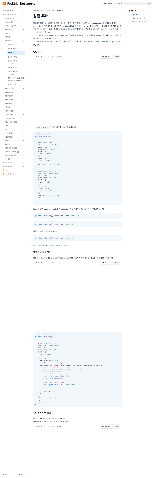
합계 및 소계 (12, 84)
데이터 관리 (14, 96)
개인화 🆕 (14, 137)
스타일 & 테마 (14, 118)
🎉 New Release (13, 174)
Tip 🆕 (14, 159)
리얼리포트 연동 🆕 (14, 152)
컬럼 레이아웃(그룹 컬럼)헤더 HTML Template (16, 79)
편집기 (14, 37)
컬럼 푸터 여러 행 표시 (139, 21)
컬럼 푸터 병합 (12, 57)
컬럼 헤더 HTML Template (13, 72)
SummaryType (111, 41)
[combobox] (42, 56)
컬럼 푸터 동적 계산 (138, 18)
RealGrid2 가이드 (13, 18)
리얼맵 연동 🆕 (14, 155)
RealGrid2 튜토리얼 (13, 15)
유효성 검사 (14, 133)
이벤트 (14, 140)
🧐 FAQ (13, 170)
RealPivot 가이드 (13, 163)
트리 (14, 129)
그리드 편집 (14, 114)
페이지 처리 (14, 100)
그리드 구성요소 (14, 26)
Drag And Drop (14, 103)
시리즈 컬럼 (14, 111)
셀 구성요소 (14, 29)
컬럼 (14, 33)
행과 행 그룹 (14, 88)
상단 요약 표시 (12, 67)
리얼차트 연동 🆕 (14, 148)
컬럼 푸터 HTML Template (13, 62)
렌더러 (14, 107)
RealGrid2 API (13, 166)
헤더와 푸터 (14, 41)
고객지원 (118, 3)
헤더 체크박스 (12, 48)
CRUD (14, 144)
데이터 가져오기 (14, 92)
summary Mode (50, 245)
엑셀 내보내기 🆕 (14, 122)
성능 (14, 126)
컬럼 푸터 (11, 53)
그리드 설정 (14, 22)
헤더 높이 (11, 44)
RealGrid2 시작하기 (9, 11)
